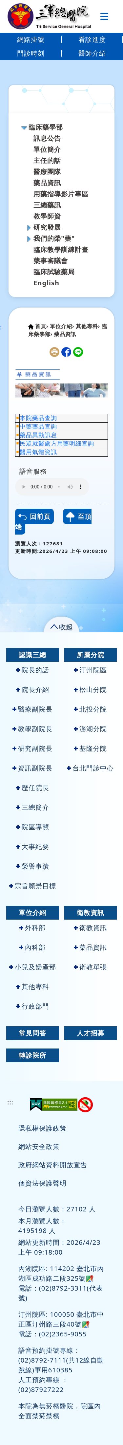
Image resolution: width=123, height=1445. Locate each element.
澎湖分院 (90, 728)
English (46, 282)
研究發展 (47, 227)
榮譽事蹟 (32, 866)
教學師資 (47, 216)
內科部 (32, 947)
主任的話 (47, 160)
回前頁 (34, 516)
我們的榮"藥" (54, 238)
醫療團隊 (47, 171)
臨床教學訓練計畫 (61, 249)
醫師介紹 (92, 53)
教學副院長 (32, 728)
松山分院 (90, 689)
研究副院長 (32, 748)
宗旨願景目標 (32, 885)
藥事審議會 (50, 260)
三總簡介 (32, 807)
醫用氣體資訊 (38, 452)
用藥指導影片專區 (61, 193)
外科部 (32, 927)
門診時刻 (31, 53)
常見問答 (32, 1033)
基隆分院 (90, 748)
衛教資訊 (90, 912)
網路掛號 (31, 39)
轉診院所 (32, 1055)
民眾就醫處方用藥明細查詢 (57, 443)
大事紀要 (32, 846)
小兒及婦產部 (32, 966)
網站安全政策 (39, 1146)
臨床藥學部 (46, 127)
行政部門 (32, 1006)
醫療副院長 (32, 709)
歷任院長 (32, 787)
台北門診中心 (90, 768)
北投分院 (90, 709)
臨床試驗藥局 (54, 271)
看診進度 (92, 39)
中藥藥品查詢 (38, 426)
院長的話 (32, 669)
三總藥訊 (47, 205)
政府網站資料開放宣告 (52, 1164)
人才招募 (90, 1033)
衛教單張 (90, 966)
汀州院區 (90, 669)
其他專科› (88, 326)
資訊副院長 (32, 768)
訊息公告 (47, 138)
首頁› (41, 326)
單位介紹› (62, 326)
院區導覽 (32, 826)
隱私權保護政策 (42, 1128)
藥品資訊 (47, 182)
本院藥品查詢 (38, 418)
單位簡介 (47, 149)
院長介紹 (32, 689)
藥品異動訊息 (38, 435)
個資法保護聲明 (42, 1183)
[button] (61, 626)
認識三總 (32, 654)
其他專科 (32, 986)
